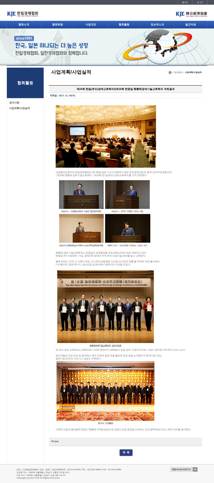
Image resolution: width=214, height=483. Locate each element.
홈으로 (185, 2)
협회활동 (124, 24)
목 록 (126, 452)
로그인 (200, 2)
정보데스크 (157, 24)
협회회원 (57, 24)
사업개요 (90, 24)
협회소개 (23, 24)
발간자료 (190, 24)
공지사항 (14, 102)
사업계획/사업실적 (19, 108)
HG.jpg (54, 441)
